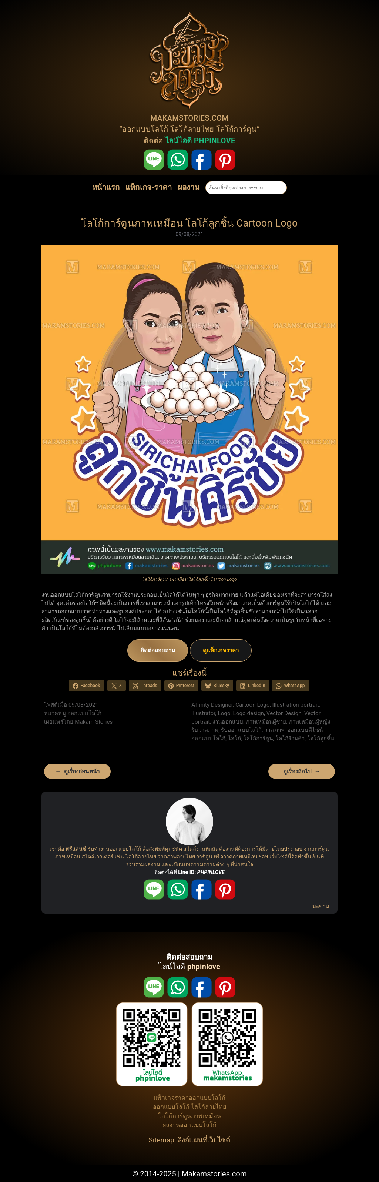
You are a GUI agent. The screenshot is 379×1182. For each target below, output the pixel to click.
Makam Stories (94, 722)
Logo (224, 713)
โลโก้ (234, 738)
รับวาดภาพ (204, 730)
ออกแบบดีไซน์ (305, 730)
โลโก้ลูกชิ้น (320, 738)
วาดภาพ (274, 730)
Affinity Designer (212, 705)
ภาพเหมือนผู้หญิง (309, 722)
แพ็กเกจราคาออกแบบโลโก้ (189, 1097)
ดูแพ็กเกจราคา (221, 650)
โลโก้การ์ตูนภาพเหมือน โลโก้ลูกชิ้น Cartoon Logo (189, 223)
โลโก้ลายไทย (192, 129)
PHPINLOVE (211, 872)
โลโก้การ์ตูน (236, 129)
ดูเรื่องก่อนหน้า (82, 771)
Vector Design (284, 713)
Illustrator (203, 713)
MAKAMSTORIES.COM (190, 118)
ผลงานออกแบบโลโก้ (189, 1124)
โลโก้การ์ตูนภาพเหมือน (189, 1115)
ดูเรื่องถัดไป (297, 771)
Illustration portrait (295, 705)
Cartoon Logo (252, 705)
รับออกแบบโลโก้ (241, 730)
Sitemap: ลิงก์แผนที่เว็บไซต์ (189, 1140)
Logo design (248, 713)
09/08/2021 (189, 234)
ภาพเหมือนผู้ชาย (266, 722)
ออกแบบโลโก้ (145, 129)
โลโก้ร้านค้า (290, 738)
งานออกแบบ (227, 722)
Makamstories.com (214, 1173)
